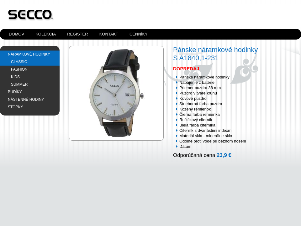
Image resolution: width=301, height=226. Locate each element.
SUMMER (19, 84)
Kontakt (108, 34)
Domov (16, 34)
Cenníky (138, 34)
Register (77, 34)
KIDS (15, 77)
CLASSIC (19, 62)
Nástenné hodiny (26, 99)
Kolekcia (45, 34)
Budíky (15, 92)
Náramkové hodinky (29, 54)
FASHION (19, 69)
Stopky (15, 107)
